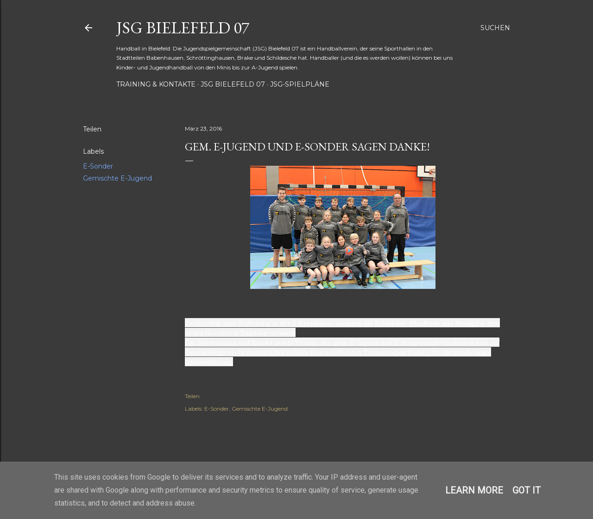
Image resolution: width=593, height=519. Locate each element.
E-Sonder (98, 166)
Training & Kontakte (156, 84)
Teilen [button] (92, 129)
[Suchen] (495, 28)
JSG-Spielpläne (299, 84)
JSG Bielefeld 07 (182, 27)
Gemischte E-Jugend (117, 178)
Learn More (474, 490)
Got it (526, 490)
